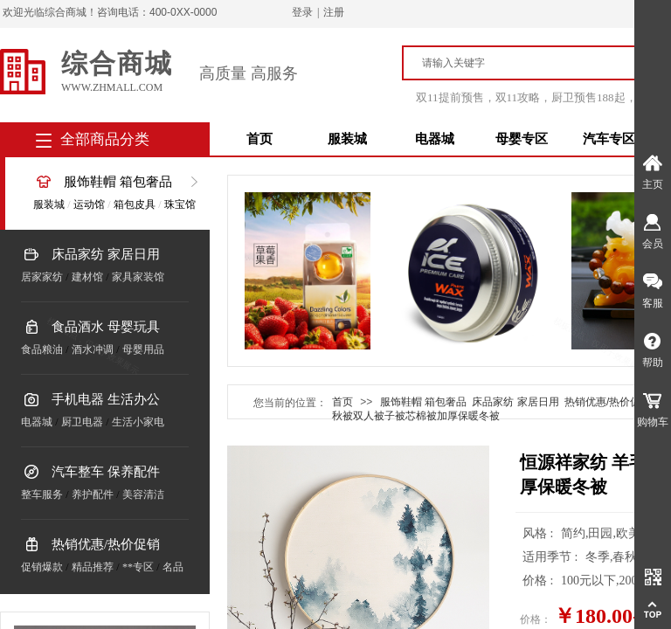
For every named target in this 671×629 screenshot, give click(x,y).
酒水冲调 (93, 349)
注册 (333, 12)
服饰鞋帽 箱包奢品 (118, 182)
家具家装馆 (138, 277)
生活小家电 (138, 422)
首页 (259, 139)
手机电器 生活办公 (106, 399)
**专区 (138, 567)
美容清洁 (143, 494)
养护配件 (93, 494)
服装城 (347, 139)
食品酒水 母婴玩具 (106, 327)
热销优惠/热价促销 (106, 544)
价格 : (539, 580)
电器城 (434, 139)
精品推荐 (93, 567)
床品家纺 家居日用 (106, 254)
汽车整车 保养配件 (106, 472)
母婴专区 (521, 139)
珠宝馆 (180, 204)
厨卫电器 (82, 422)
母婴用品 (143, 349)
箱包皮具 (135, 204)
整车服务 (42, 494)
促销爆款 (42, 567)
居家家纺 (42, 277)
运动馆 (89, 204)
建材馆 (87, 277)
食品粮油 (42, 349)
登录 (302, 12)
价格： (535, 619)
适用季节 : (551, 556)
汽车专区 (609, 139)
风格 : (539, 533)
